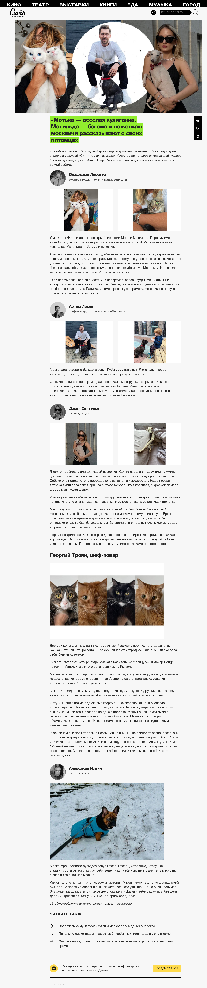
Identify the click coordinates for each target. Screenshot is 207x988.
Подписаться (167, 968)
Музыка (160, 5)
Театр (40, 5)
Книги (108, 5)
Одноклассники (198, 136)
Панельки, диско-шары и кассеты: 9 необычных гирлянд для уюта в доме (115, 933)
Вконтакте (198, 128)
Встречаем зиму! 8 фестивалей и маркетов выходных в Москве (107, 926)
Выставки (74, 5)
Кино (14, 5)
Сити (18, 12)
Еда (132, 5)
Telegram (198, 120)
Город (191, 5)
